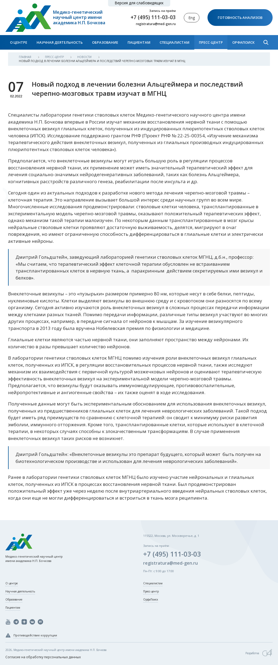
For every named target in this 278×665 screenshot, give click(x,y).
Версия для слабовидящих (139, 2)
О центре (18, 42)
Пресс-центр (211, 42)
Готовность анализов (240, 17)
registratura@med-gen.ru (156, 24)
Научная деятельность (60, 42)
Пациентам (139, 42)
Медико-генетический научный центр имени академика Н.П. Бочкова (79, 17)
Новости (85, 57)
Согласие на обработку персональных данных (43, 657)
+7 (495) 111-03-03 (153, 17)
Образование (105, 42)
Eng (191, 17)
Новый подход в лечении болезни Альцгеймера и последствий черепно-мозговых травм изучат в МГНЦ (102, 61)
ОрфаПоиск (243, 42)
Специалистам (174, 42)
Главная (25, 57)
